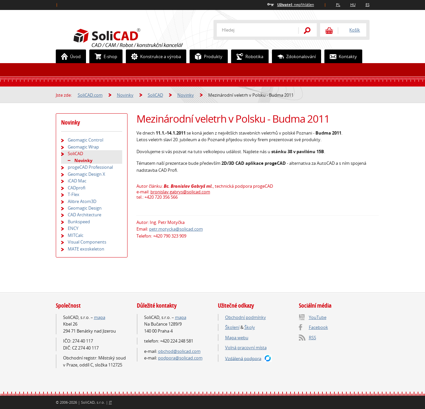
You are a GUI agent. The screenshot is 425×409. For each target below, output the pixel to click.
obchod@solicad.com (179, 351)
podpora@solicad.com (180, 358)
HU (353, 4)
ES (368, 4)
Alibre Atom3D (82, 201)
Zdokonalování (294, 56)
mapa (99, 317)
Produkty (206, 56)
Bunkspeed (79, 222)
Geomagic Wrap (83, 147)
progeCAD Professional (90, 167)
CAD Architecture (84, 215)
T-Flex (73, 194)
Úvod (68, 56)
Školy (249, 327)
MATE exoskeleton (86, 249)
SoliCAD (155, 95)
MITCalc (75, 235)
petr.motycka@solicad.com (176, 229)
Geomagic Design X (86, 174)
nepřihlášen (295, 4)
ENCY (73, 228)
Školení (232, 327)
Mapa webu (236, 338)
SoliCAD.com (139, 37)
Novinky (125, 95)
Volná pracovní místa (246, 348)
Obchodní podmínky (245, 317)
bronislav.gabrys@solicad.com (180, 192)
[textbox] (253, 30)
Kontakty (341, 56)
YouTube (317, 317)
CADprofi (76, 188)
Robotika (247, 56)
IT (110, 402)
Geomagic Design (85, 208)
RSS (312, 338)
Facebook (318, 327)
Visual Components (87, 242)
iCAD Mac (77, 181)
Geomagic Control (85, 140)
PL (338, 4)
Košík (354, 30)
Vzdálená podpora (243, 358)
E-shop (103, 56)
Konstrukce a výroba (153, 56)
